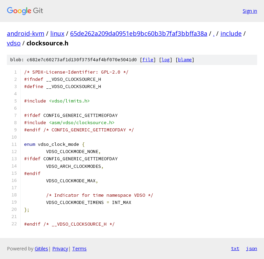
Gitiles (41, 248)
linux (57, 33)
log (166, 60)
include (231, 33)
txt (235, 248)
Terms (79, 248)
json (251, 248)
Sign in (250, 11)
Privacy (60, 248)
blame (185, 60)
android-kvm (25, 33)
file (147, 60)
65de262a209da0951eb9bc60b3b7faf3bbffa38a (138, 33)
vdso (14, 43)
